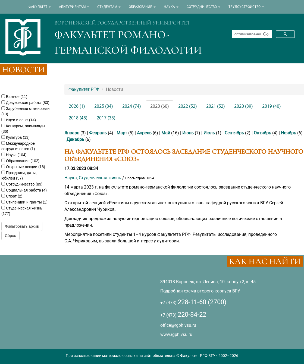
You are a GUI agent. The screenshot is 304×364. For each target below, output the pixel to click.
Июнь (188, 132)
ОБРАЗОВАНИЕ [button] (142, 7)
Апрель (144, 132)
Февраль (98, 132)
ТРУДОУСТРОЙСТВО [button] (246, 7)
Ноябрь (288, 132)
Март (122, 132)
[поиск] (251, 34)
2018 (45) (78, 118)
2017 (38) (106, 118)
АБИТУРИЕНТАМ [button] (74, 7)
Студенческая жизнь (100, 177)
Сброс (10, 235)
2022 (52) (187, 106)
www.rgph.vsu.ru (176, 334)
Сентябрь (234, 132)
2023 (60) (159, 106)
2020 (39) (243, 106)
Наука (70, 177)
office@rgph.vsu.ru (178, 325)
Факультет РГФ (83, 89)
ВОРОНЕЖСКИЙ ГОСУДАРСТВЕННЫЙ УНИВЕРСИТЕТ (122, 23)
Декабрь (75, 139)
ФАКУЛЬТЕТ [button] (40, 7)
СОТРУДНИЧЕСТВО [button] (203, 7)
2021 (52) (215, 106)
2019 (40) (271, 106)
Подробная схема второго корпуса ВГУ (200, 291)
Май (165, 132)
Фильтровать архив (22, 226)
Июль (209, 132)
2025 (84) (103, 106)
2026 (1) (77, 106)
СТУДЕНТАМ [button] (109, 7)
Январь (71, 132)
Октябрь (262, 132)
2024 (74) (131, 106)
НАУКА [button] (171, 7)
